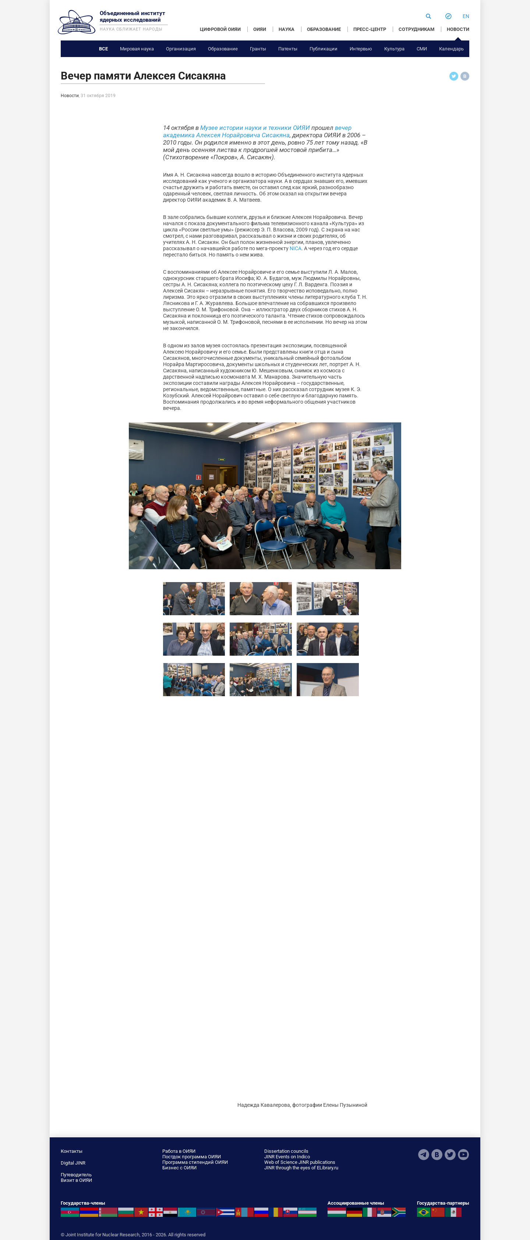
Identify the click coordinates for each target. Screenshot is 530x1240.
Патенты (287, 49)
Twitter (450, 1155)
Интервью (361, 49)
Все (103, 49)
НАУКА (286, 29)
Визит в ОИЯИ (76, 1180)
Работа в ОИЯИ (178, 1151)
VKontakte (437, 1155)
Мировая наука (137, 49)
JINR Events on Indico (287, 1156)
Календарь (451, 49)
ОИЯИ (259, 29)
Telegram (424, 1155)
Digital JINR (73, 1163)
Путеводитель (76, 1174)
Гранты (258, 49)
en (466, 16)
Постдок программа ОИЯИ (191, 1156)
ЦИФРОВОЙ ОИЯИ (220, 29)
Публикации (324, 49)
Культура (394, 49)
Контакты (71, 1151)
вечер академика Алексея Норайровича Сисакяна (257, 131)
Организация (181, 49)
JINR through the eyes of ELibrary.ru (301, 1167)
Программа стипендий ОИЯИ (195, 1162)
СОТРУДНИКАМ (416, 29)
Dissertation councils (286, 1151)
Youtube (463, 1155)
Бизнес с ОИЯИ (179, 1167)
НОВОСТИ (458, 29)
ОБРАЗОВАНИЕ (324, 29)
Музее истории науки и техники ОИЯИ (255, 127)
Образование (223, 49)
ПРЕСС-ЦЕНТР (369, 29)
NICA (295, 248)
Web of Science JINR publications (299, 1162)
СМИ (422, 49)
